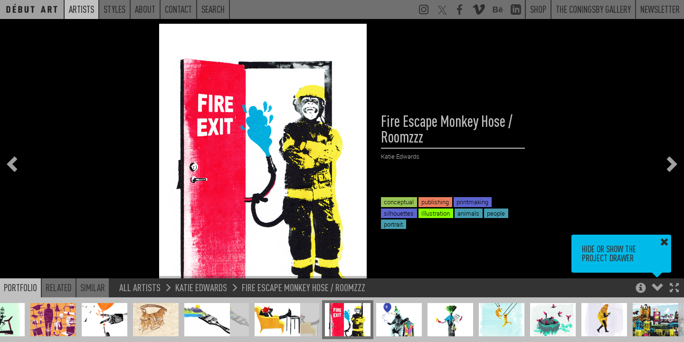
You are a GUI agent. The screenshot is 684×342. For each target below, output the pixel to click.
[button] (674, 288)
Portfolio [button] (20, 287)
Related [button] (59, 287)
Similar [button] (92, 287)
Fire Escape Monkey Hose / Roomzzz (303, 287)
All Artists (140, 287)
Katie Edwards (201, 287)
